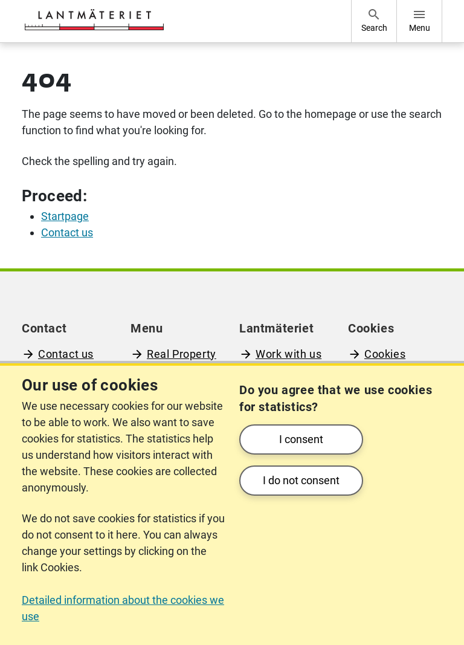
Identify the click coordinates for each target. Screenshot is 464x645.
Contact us (66, 354)
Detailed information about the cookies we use (123, 608)
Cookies (384, 354)
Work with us (288, 354)
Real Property (181, 354)
